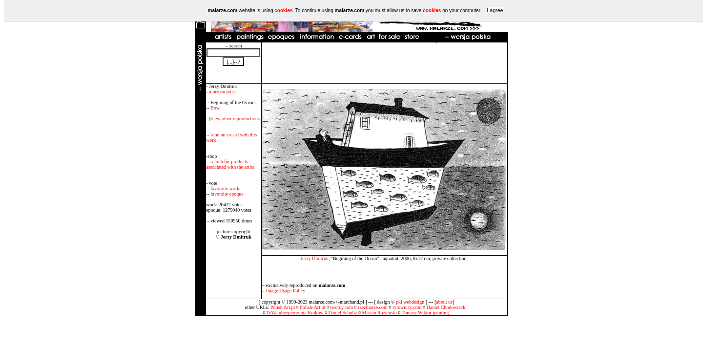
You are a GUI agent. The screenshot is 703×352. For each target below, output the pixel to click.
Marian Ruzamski (379, 312)
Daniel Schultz (342, 312)
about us (444, 302)
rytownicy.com (407, 307)
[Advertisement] (383, 63)
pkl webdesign (410, 302)
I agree (495, 10)
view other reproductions (235, 118)
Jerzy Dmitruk (314, 258)
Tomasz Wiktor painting (425, 312)
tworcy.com (341, 307)
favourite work (224, 188)
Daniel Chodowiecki (447, 307)
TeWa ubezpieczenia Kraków (295, 312)
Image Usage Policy (286, 290)
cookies (283, 10)
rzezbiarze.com (373, 307)
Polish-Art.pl (312, 307)
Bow (215, 107)
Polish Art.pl (282, 307)
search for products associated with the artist (230, 164)
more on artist (222, 91)
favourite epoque (226, 194)
